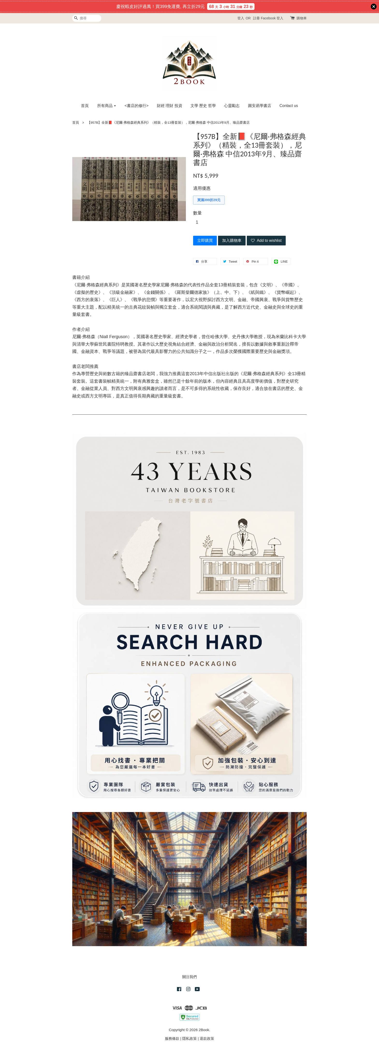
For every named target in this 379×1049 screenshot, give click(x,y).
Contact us (288, 106)
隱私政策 (189, 1038)
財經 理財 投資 (169, 106)
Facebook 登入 (272, 18)
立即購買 (205, 240)
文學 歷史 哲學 (203, 106)
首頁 (85, 106)
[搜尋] (86, 18)
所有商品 (106, 106)
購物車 (302, 18)
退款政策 (207, 1038)
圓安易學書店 (259, 106)
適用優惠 (202, 188)
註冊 (256, 18)
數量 (197, 213)
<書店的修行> (137, 106)
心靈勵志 (232, 106)
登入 (240, 18)
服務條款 (172, 1038)
